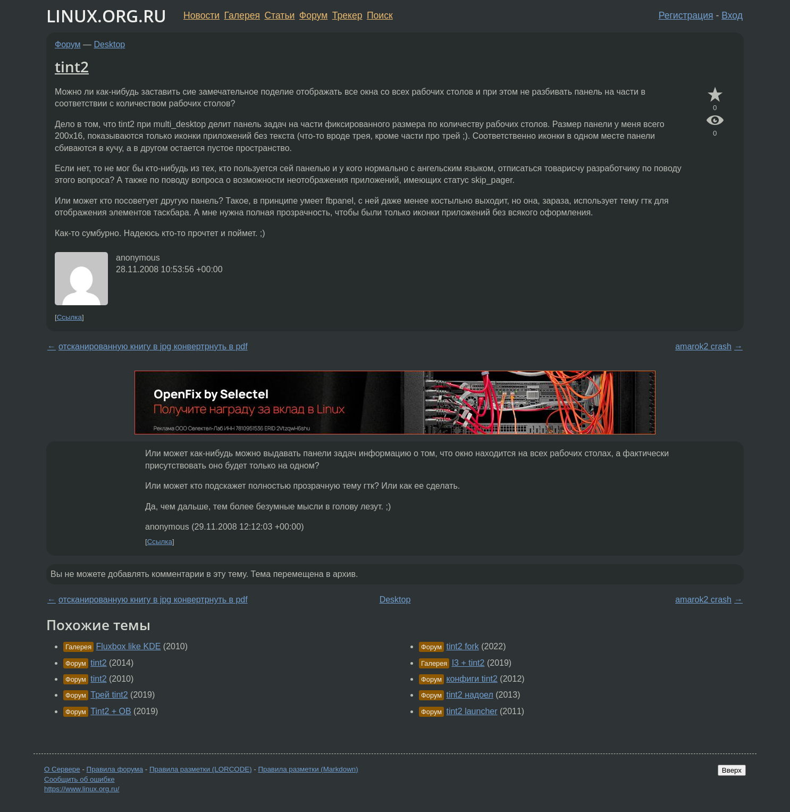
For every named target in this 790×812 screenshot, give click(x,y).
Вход (732, 15)
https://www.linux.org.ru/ (81, 789)
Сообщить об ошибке (79, 779)
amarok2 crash (703, 346)
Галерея (242, 15)
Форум (313, 15)
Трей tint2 (109, 694)
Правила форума (115, 769)
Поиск (380, 15)
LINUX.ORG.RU (106, 15)
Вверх (732, 770)
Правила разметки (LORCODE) (200, 769)
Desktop (109, 44)
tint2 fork (462, 646)
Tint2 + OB (110, 711)
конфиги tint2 (471, 678)
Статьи (279, 15)
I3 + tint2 (468, 662)
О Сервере (62, 769)
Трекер (347, 15)
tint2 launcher (471, 711)
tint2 (72, 66)
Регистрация (686, 15)
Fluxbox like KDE (128, 646)
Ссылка (69, 317)
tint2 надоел (469, 694)
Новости (201, 15)
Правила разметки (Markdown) (308, 769)
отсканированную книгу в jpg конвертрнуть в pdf (153, 346)
